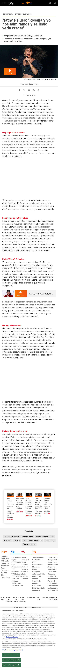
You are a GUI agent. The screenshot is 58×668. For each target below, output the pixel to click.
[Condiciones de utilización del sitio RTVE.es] (2, 598)
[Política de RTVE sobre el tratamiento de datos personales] (8, 599)
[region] (29, 638)
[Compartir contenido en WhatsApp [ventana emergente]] (33, 90)
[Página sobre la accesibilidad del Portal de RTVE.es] (31, 598)
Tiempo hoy (49, 540)
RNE (12, 112)
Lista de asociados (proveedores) (12, 650)
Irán (52, 537)
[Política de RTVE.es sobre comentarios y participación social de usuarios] (53, 598)
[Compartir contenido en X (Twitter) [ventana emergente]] (24, 90)
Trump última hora (11, 537)
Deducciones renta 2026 (32, 540)
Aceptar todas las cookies (11, 655)
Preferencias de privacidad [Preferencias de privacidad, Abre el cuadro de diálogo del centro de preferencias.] (11, 665)
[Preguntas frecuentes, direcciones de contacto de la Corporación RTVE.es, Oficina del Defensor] (45, 598)
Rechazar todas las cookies (11, 660)
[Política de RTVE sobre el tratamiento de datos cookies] (15, 599)
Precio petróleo (42, 537)
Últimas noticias (29, 544)
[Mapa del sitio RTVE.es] (39, 598)
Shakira (17, 540)
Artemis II (7, 540)
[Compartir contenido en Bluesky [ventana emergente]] (29, 90)
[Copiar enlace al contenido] (38, 90)
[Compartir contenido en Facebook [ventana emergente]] (19, 90)
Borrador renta (27, 537)
